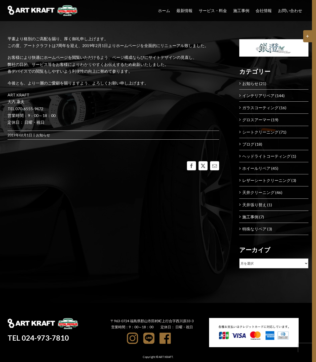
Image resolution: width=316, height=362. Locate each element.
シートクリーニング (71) (264, 132)
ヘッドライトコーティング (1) (269, 156)
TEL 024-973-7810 (39, 337)
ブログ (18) (252, 144)
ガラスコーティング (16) (264, 107)
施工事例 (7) (253, 216)
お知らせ (43, 135)
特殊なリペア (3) (257, 228)
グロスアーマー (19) (260, 119)
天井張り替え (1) (257, 204)
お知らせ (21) (254, 83)
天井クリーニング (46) (262, 192)
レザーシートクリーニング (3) (269, 180)
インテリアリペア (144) (263, 95)
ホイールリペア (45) (260, 168)
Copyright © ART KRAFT (158, 356)
